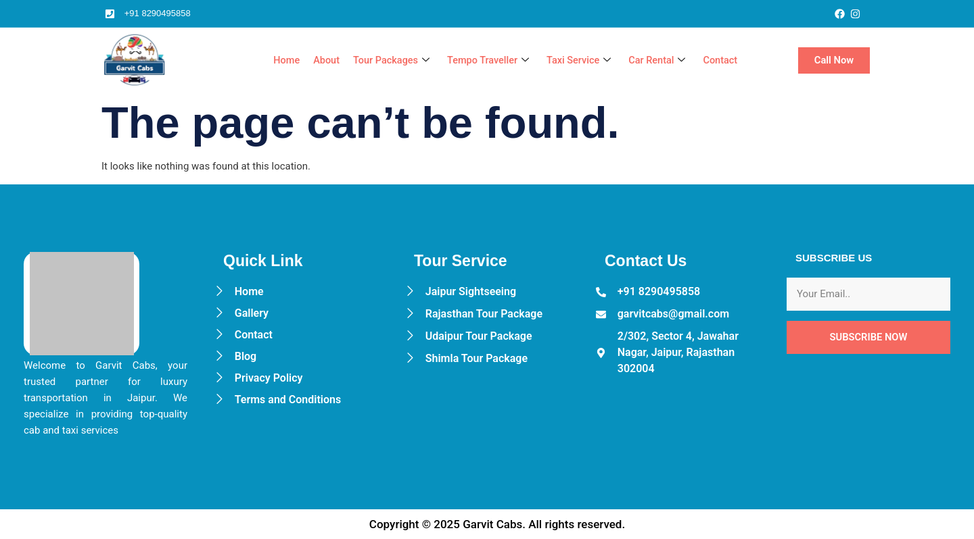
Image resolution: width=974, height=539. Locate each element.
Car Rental (655, 61)
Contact (720, 61)
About (315, 61)
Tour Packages (382, 61)
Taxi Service (575, 61)
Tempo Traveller (482, 61)
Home (275, 61)
